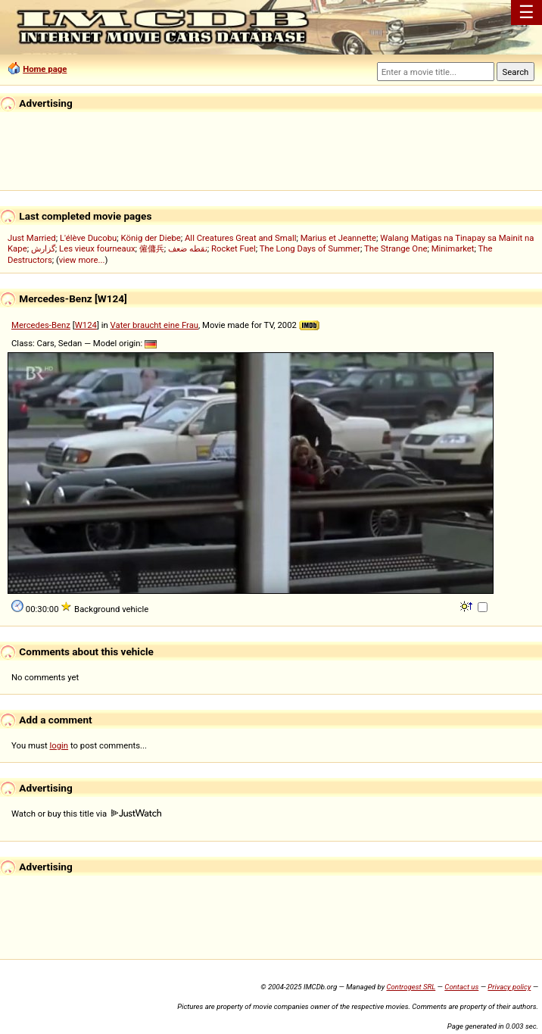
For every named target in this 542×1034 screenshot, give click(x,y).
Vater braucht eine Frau (155, 325)
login (59, 745)
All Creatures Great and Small (240, 238)
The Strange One (396, 248)
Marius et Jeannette (338, 238)
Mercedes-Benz (40, 325)
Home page (45, 69)
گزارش (43, 248)
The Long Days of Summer (310, 248)
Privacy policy (509, 986)
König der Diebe (151, 238)
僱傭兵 (151, 248)
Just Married (32, 238)
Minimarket (453, 248)
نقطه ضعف (187, 248)
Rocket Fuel (233, 248)
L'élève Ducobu (88, 238)
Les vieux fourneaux (97, 248)
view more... (82, 260)
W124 (86, 325)
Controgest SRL (410, 986)
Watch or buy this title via (86, 813)
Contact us (461, 986)
